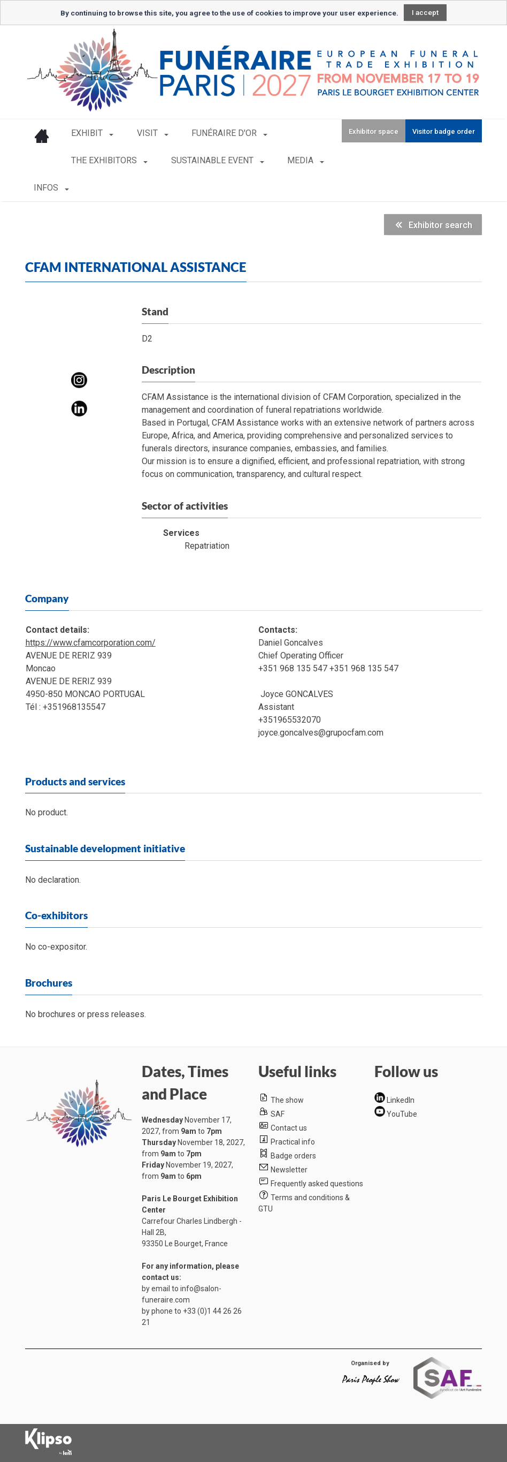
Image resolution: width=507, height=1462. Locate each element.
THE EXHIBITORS (105, 160)
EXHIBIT (88, 133)
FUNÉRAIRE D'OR (213, 133)
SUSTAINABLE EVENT (207, 160)
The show (287, 1100)
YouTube (402, 1114)
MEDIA (289, 160)
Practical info (293, 1142)
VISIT (141, 133)
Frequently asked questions (317, 1183)
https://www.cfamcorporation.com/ (91, 643)
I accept (425, 12)
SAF (278, 1114)
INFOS (47, 188)
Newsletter (289, 1169)
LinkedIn (400, 1100)
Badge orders (293, 1156)
